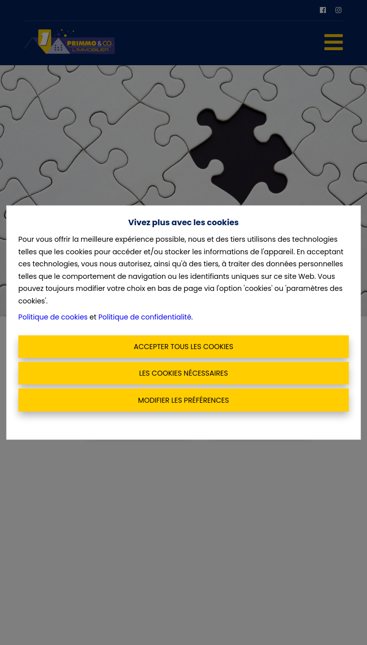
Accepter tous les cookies (184, 346)
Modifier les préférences (183, 400)
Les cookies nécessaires (183, 373)
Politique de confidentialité (144, 317)
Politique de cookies (53, 317)
